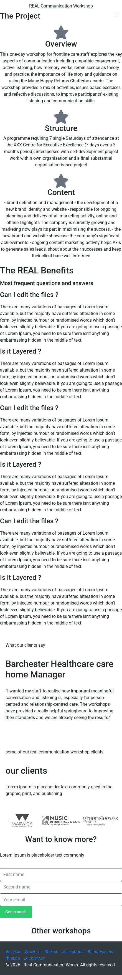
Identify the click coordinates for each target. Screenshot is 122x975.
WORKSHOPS (72, 952)
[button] (9, 820)
